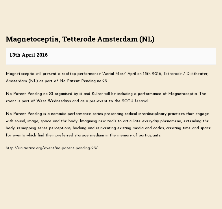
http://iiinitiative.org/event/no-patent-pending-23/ (52, 148)
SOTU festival (135, 101)
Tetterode (172, 74)
